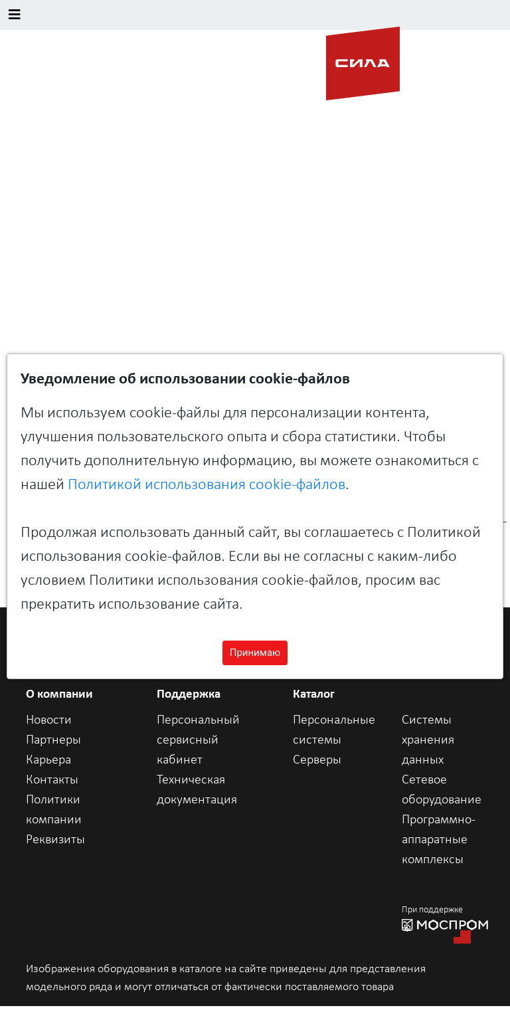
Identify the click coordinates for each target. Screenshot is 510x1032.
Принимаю (255, 653)
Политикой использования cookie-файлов (206, 485)
